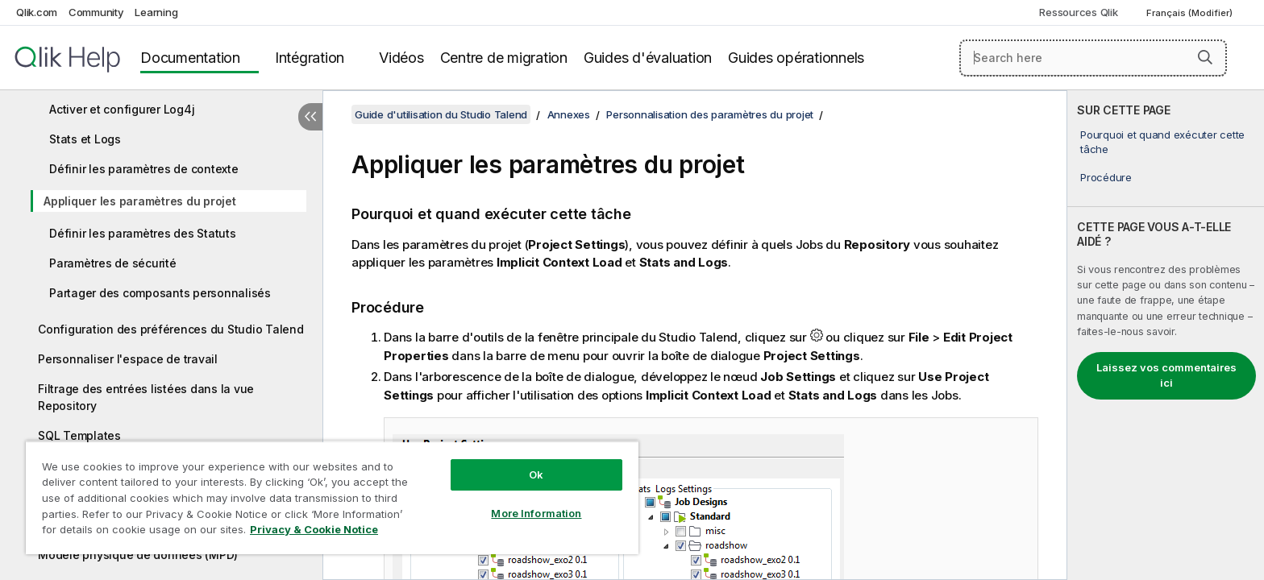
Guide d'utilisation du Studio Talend (441, 114)
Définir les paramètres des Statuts (142, 233)
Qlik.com (36, 12)
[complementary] (1165, 335)
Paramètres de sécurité (113, 263)
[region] (332, 497)
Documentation (190, 57)
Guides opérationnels (796, 57)
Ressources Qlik (1078, 12)
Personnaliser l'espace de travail (128, 359)
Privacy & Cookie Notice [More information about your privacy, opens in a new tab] (314, 529)
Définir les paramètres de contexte (144, 169)
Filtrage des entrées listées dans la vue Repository (146, 397)
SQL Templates (79, 435)
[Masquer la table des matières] (310, 116)
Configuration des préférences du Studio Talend (171, 329)
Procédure (1106, 177)
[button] (1205, 57)
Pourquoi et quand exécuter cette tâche (1162, 141)
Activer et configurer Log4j (121, 109)
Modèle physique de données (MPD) (138, 554)
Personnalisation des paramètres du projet (709, 114)
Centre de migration (504, 57)
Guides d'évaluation (648, 57)
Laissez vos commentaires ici (1166, 375)
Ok (536, 474)
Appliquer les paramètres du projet (140, 201)
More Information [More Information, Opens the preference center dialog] (536, 513)
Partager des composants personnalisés (160, 293)
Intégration (309, 57)
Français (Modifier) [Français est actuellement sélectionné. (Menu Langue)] (1190, 13)
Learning (156, 12)
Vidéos (401, 57)
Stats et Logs (85, 139)
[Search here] (1093, 58)
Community (96, 12)
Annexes (568, 114)
